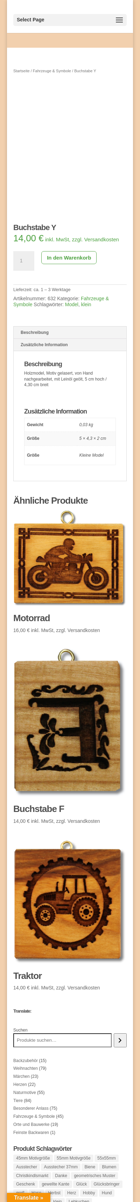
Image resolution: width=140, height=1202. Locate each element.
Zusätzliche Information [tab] (44, 344)
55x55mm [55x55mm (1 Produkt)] (106, 1158)
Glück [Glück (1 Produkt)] (81, 1184)
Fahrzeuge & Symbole (52, 71)
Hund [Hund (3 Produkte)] (107, 1192)
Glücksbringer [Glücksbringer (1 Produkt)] (106, 1184)
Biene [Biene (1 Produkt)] (89, 1166)
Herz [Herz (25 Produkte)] (71, 1192)
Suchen (20, 1030)
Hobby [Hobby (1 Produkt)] (89, 1192)
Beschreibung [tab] (35, 332)
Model (71, 304)
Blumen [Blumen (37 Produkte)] (109, 1166)
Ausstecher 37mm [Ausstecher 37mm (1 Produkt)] (61, 1166)
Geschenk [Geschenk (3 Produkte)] (25, 1184)
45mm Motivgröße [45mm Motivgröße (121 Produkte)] (33, 1158)
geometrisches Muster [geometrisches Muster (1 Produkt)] (94, 1175)
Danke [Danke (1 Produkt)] (61, 1175)
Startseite (21, 71)
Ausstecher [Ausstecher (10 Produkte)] (26, 1166)
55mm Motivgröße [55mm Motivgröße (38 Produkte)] (74, 1158)
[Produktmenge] (23, 261)
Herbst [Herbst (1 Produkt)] (54, 1192)
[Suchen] (120, 1040)
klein (86, 304)
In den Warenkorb (69, 258)
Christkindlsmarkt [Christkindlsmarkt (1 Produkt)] (32, 1175)
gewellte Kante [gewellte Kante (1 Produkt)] (55, 1184)
